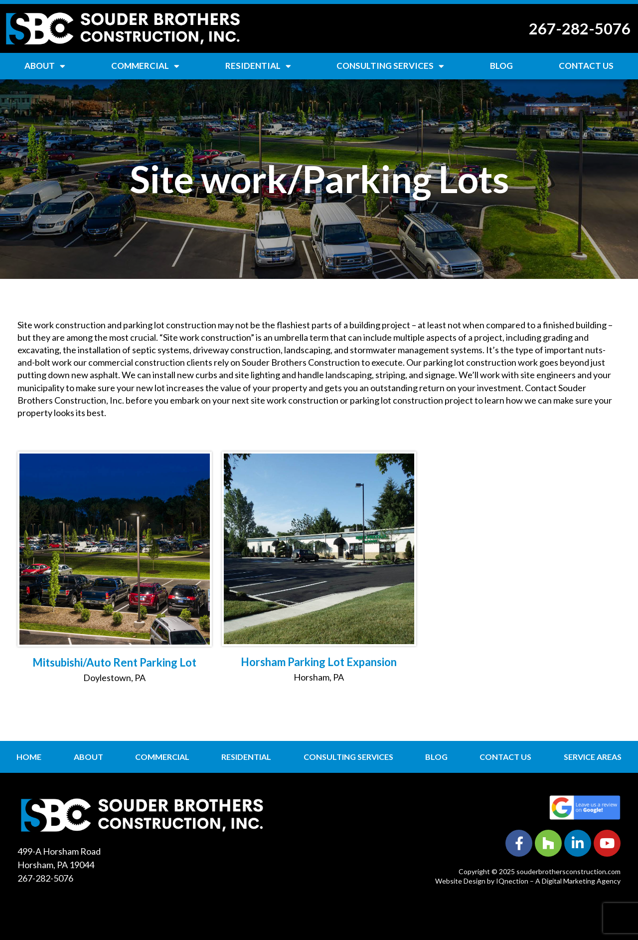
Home (28, 756)
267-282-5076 (580, 28)
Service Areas (593, 756)
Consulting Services (390, 66)
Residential (258, 66)
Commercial (145, 66)
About (44, 66)
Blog (501, 65)
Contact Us (586, 65)
